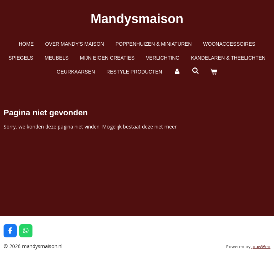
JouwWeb (261, 246)
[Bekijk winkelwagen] (214, 72)
